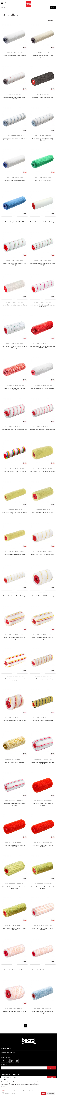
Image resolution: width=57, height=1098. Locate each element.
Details (3, 1087)
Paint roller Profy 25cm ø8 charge (14, 554)
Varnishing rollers (42, 52)
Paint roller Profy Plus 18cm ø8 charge (42, 471)
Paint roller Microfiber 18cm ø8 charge (14, 305)
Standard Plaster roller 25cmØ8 (42, 97)
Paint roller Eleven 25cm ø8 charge (14, 596)
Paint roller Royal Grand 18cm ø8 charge (42, 804)
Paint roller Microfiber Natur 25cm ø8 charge (42, 264)
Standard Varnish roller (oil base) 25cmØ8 (42, 56)
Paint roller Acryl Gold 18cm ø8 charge (42, 222)
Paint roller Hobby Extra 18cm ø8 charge (14, 638)
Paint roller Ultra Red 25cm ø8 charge (42, 429)
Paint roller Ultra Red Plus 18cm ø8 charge (42, 762)
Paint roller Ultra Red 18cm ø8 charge (14, 429)
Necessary (7, 1091)
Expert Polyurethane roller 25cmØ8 (14, 55)
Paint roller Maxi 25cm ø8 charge (42, 970)
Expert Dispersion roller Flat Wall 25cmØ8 (14, 389)
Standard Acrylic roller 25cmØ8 (14, 180)
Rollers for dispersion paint (42, 343)
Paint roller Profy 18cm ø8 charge (42, 512)
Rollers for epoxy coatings (14, 136)
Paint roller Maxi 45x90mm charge (14, 1011)
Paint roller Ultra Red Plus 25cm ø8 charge (14, 804)
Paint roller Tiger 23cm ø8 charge (42, 720)
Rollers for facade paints (14, 759)
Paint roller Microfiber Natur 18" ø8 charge (14, 264)
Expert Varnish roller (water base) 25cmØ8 (14, 98)
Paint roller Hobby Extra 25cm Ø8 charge (14, 679)
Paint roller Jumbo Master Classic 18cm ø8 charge (14, 887)
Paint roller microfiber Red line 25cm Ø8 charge (42, 305)
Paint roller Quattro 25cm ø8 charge (14, 471)
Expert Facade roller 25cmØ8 (14, 762)
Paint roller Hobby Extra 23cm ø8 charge (42, 638)
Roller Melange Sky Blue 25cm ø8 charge (42, 1012)
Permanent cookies (20, 1091)
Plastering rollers (42, 94)
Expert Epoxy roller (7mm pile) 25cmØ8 (14, 139)
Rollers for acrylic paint (14, 177)
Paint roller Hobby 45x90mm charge (14, 720)
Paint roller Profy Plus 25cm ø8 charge (14, 512)
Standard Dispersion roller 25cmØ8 (42, 388)
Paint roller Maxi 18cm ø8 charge (14, 970)
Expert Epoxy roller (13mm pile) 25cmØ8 (42, 139)
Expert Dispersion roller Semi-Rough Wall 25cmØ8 (42, 347)
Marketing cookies (10, 1093)
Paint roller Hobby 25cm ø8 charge (42, 679)
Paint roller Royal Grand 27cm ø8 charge (42, 846)
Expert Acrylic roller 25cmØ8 (14, 222)
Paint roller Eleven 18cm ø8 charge (42, 554)
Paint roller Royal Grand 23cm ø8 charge (14, 846)
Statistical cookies (34, 1091)
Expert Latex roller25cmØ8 (42, 180)
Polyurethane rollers (14, 52)
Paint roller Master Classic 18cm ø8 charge (42, 887)
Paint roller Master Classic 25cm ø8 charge (14, 929)
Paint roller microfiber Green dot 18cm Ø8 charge (14, 347)
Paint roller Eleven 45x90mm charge (42, 596)
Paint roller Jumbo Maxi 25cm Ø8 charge (42, 929)
